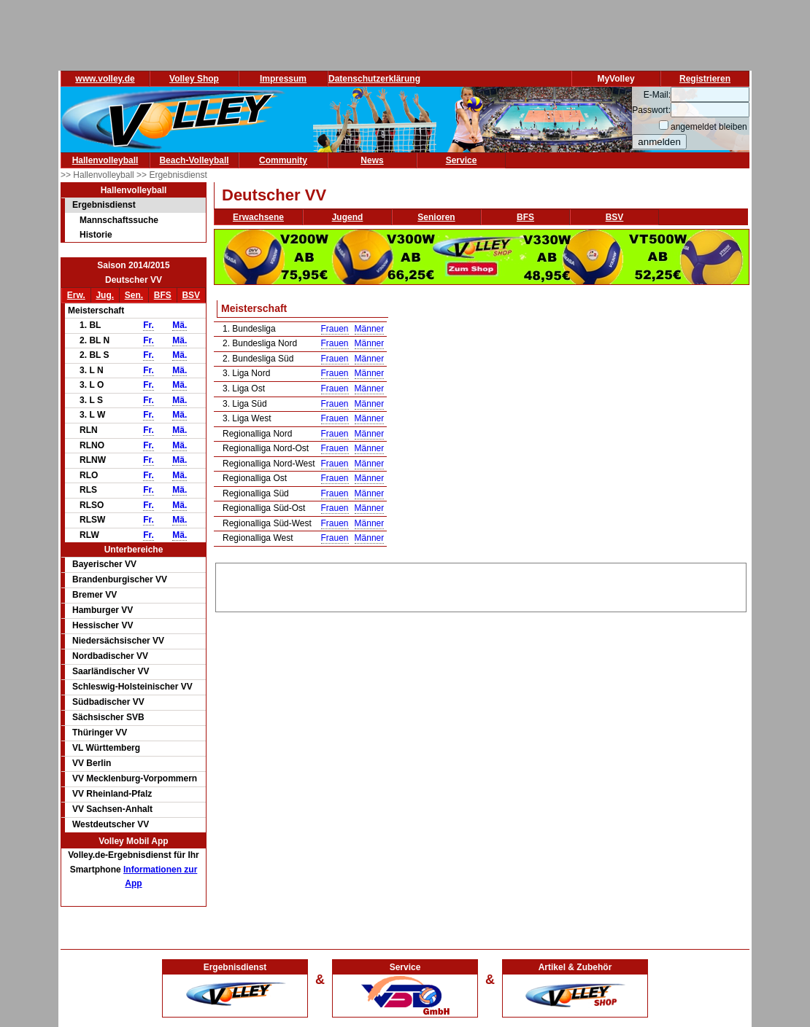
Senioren (436, 217)
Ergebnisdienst (104, 205)
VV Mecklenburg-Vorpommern (134, 778)
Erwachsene (258, 217)
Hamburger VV (102, 610)
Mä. (179, 325)
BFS (162, 295)
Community (283, 160)
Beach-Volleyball (193, 160)
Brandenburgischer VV (119, 579)
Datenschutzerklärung (374, 79)
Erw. (76, 295)
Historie (96, 235)
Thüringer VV (99, 732)
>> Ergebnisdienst (171, 175)
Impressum (283, 79)
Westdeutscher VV (110, 824)
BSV (191, 295)
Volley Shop (194, 79)
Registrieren (704, 79)
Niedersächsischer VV (118, 641)
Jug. (105, 295)
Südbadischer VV (108, 702)
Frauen (335, 329)
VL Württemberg (106, 748)
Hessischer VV (102, 625)
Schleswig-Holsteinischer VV (132, 687)
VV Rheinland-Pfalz (112, 794)
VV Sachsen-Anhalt (112, 809)
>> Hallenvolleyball (98, 175)
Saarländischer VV (110, 671)
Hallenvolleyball (105, 160)
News (371, 160)
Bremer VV (94, 595)
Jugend (347, 217)
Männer (370, 329)
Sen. (134, 295)
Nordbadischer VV (110, 656)
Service (461, 160)
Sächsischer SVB (108, 717)
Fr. (148, 325)
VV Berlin (91, 763)
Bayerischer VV (104, 564)
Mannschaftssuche (119, 220)
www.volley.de (104, 79)
